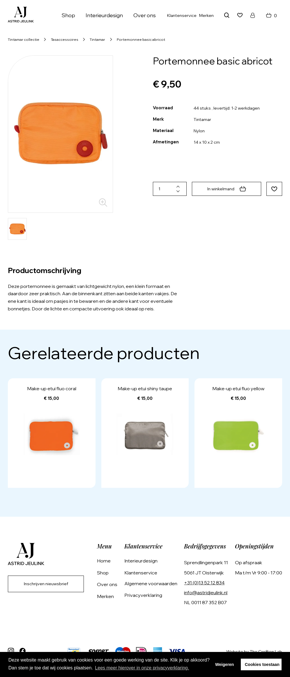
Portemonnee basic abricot (141, 39)
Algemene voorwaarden (150, 583)
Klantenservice (182, 15)
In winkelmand (226, 189)
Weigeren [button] (224, 664)
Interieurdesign (104, 15)
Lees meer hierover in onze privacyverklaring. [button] (142, 667)
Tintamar (97, 39)
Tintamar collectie (23, 39)
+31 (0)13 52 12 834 (204, 582)
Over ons (144, 15)
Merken (206, 15)
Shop (68, 15)
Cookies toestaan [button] (262, 664)
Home (104, 561)
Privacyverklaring (143, 595)
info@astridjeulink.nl (205, 592)
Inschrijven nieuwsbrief (46, 583)
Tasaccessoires (64, 39)
